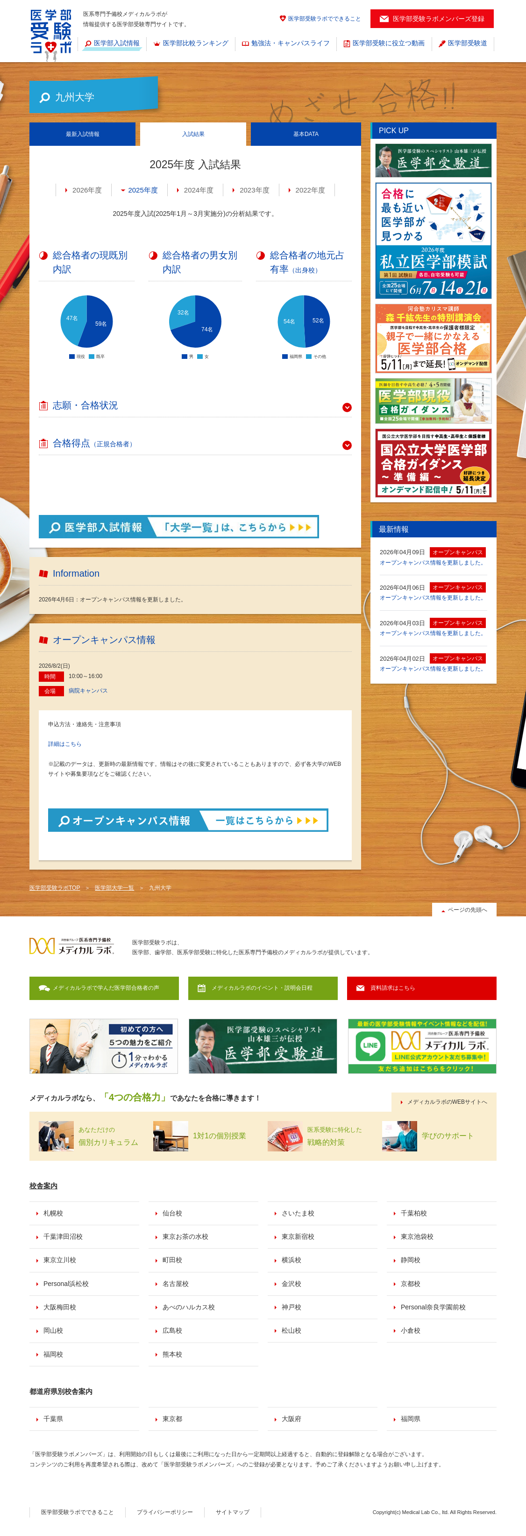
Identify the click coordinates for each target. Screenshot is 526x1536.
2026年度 (87, 190)
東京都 (172, 1418)
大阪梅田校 (59, 1307)
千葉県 (53, 1418)
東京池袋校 (417, 1236)
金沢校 (291, 1283)
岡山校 (53, 1330)
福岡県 (410, 1418)
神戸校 (291, 1307)
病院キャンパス (88, 690)
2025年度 (142, 190)
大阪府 (291, 1418)
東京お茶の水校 (185, 1236)
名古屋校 (176, 1283)
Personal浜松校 (66, 1283)
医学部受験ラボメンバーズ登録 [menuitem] (438, 18)
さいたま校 (298, 1213)
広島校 (172, 1330)
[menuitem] (112, 43)
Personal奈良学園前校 (433, 1307)
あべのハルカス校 (189, 1307)
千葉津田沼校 (63, 1236)
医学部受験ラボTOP (54, 888)
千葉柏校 (414, 1213)
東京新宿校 (298, 1236)
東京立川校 (59, 1260)
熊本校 (172, 1354)
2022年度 (310, 190)
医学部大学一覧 (114, 888)
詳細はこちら (65, 744)
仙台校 (172, 1213)
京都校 (410, 1283)
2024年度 (198, 190)
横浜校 (291, 1260)
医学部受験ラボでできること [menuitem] (324, 18)
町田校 (172, 1260)
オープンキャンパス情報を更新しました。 (433, 562)
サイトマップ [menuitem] (232, 1512)
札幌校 (53, 1213)
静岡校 (410, 1260)
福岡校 (53, 1354)
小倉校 (410, 1330)
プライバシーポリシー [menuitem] (165, 1512)
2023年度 (254, 190)
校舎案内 (43, 1186)
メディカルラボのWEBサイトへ (447, 1102)
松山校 (291, 1330)
